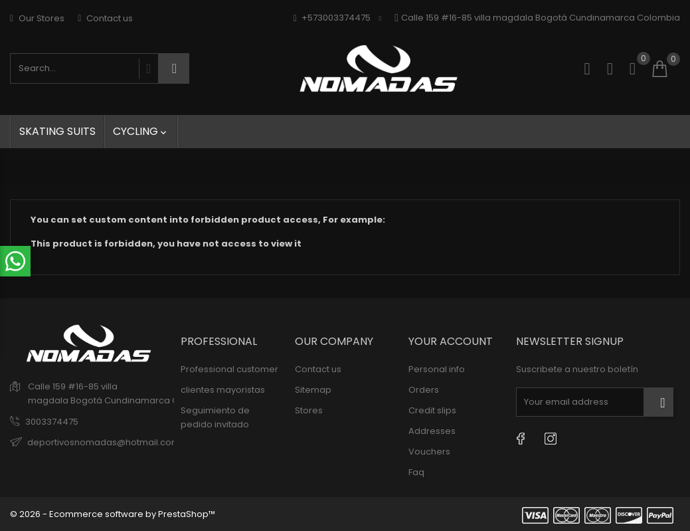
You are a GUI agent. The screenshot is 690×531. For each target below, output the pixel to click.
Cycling (141, 131)
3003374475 (51, 421)
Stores (309, 410)
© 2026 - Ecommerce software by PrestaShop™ (112, 514)
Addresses (432, 431)
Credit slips (432, 410)
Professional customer (229, 369)
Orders (423, 389)
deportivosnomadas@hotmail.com (103, 442)
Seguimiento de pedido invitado (215, 417)
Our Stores (37, 18)
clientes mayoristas (223, 389)
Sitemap (313, 389)
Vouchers (429, 451)
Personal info (436, 369)
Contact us (105, 18)
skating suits (57, 131)
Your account (450, 341)
